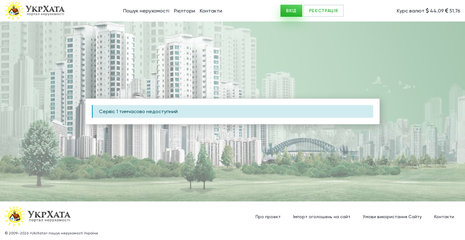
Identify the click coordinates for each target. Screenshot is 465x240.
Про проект (268, 216)
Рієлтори (184, 11)
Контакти (211, 11)
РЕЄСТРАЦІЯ (323, 10)
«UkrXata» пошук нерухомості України (64, 233)
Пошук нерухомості (146, 11)
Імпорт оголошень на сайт (321, 216)
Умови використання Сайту (392, 216)
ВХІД (291, 10)
